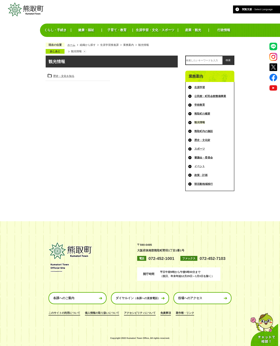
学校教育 (199, 104)
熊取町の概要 (202, 113)
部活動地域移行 (203, 183)
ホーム (71, 44)
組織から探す (88, 44)
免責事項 (165, 312)
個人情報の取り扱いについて (102, 312)
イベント (199, 166)
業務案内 (128, 44)
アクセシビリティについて (140, 312)
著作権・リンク (185, 312)
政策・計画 (201, 175)
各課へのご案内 (63, 298)
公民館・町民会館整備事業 (210, 96)
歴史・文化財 (202, 140)
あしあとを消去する (84, 51)
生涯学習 (199, 87)
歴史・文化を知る (63, 75)
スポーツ (199, 148)
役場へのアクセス (190, 298)
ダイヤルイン (138, 298)
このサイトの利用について (64, 312)
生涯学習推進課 (109, 44)
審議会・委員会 (203, 157)
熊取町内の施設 (203, 131)
